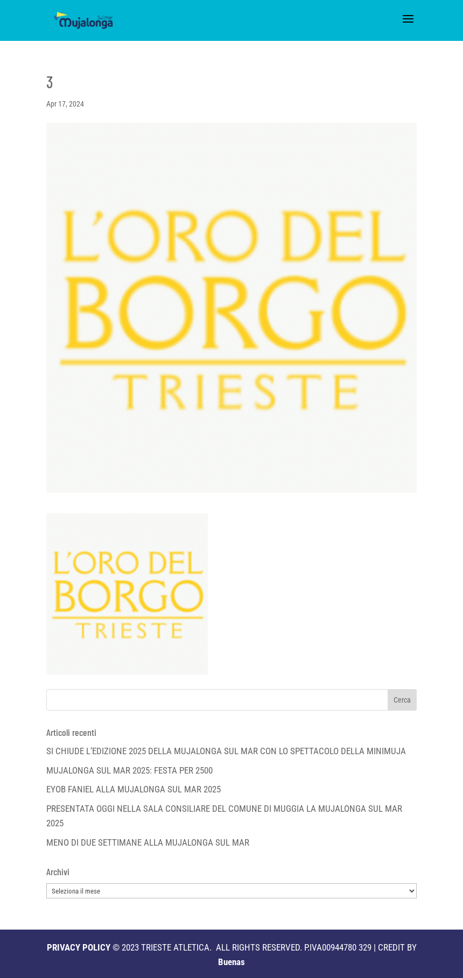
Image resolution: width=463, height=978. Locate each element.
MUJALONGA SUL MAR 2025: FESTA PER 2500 (129, 770)
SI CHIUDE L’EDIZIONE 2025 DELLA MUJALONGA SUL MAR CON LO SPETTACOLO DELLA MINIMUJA (226, 751)
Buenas (231, 961)
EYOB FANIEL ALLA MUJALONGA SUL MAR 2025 (133, 789)
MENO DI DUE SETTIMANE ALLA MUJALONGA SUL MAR (147, 842)
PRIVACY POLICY (78, 947)
